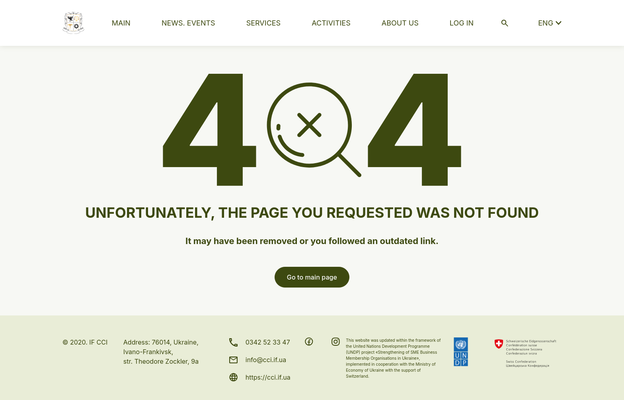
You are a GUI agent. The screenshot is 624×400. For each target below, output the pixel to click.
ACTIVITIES (331, 23)
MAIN (121, 23)
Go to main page (312, 277)
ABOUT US (400, 23)
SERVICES (263, 23)
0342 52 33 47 (268, 342)
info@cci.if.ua (266, 360)
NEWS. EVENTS (188, 23)
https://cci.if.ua (268, 377)
